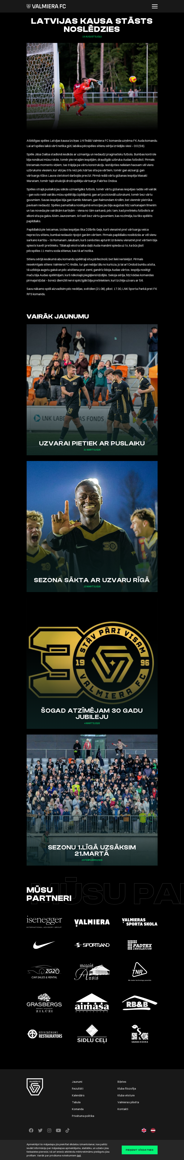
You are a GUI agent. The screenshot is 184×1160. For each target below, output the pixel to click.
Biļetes (122, 1081)
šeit (79, 1155)
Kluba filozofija (127, 1088)
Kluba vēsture (126, 1095)
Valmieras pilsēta (128, 1102)
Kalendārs (78, 1095)
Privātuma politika (83, 1116)
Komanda (78, 1109)
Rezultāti (77, 1088)
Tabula (76, 1102)
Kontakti (123, 1109)
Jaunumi (77, 1081)
